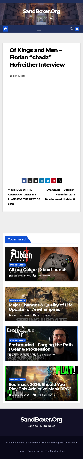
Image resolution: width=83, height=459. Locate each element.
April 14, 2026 (21, 395)
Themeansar (70, 442)
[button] (71, 28)
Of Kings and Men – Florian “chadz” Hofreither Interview (37, 57)
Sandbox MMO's (17, 265)
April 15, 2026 (21, 355)
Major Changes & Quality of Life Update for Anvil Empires (41, 307)
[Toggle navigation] (39, 29)
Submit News (35, 451)
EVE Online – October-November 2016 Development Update (60, 194)
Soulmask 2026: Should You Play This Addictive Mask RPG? (40, 386)
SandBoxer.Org (41, 11)
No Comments (46, 275)
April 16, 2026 (21, 315)
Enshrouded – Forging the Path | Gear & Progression (41, 347)
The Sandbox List (55, 451)
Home (21, 451)
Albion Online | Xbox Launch (37, 269)
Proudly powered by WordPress (22, 442)
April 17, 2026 (21, 275)
